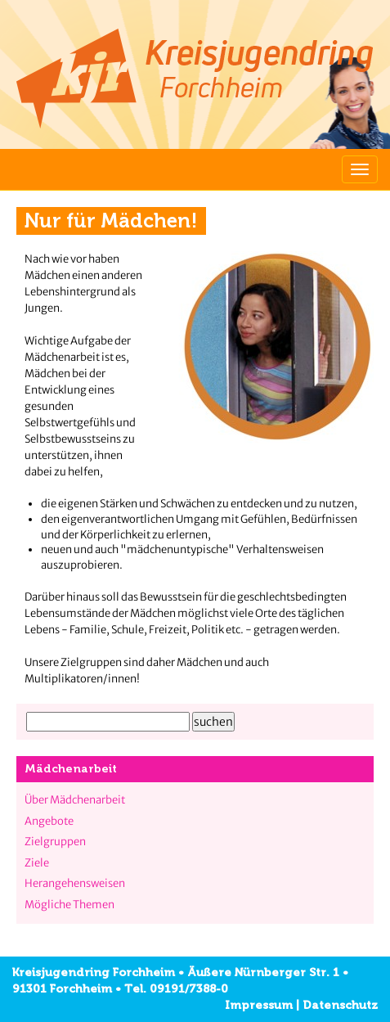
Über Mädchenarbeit (75, 800)
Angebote (49, 821)
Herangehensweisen (75, 883)
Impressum (259, 1005)
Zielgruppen (55, 842)
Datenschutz (340, 1005)
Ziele (37, 863)
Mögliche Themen (69, 905)
